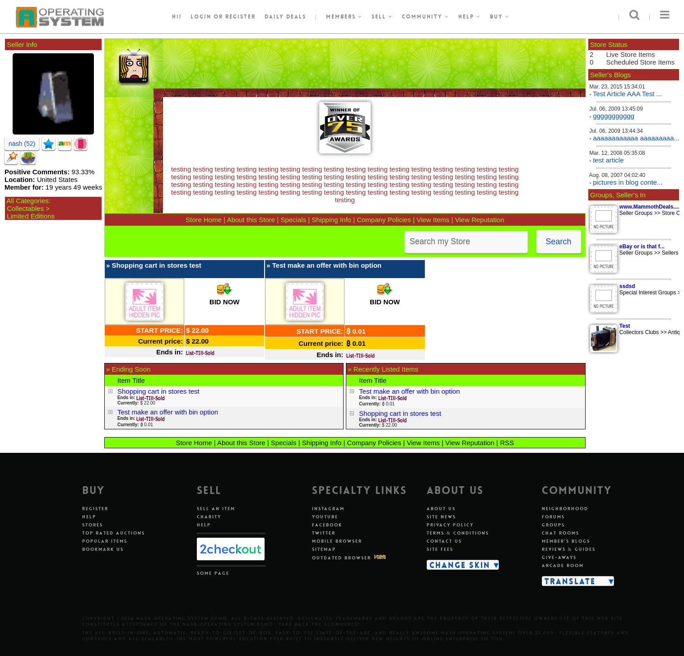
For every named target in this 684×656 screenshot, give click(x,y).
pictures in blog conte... (627, 182)
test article (608, 160)
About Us (441, 509)
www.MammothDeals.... (649, 207)
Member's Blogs (566, 541)
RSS (507, 443)
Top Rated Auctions (113, 533)
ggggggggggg (613, 116)
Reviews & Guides (569, 549)
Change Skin (459, 565)
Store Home (204, 219)
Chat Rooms (560, 533)
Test (624, 326)
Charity (209, 517)
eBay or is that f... (642, 246)
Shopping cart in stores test (156, 265)
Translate (570, 581)
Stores (92, 525)
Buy (500, 16)
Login (201, 16)
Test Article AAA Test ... (627, 94)
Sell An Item (216, 509)
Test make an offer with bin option (327, 265)
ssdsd (627, 286)
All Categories (27, 201)
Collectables (25, 208)
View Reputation (479, 219)
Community (425, 16)
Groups (553, 525)
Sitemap (324, 549)
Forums (553, 517)
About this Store (251, 219)
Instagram (328, 509)
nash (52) (22, 143)
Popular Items (104, 541)
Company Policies (384, 219)
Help (469, 16)
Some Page (213, 573)
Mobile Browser (337, 541)
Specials (293, 219)
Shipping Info (331, 219)
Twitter (323, 533)
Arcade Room (563, 565)
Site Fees (440, 549)
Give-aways (559, 557)
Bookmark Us (103, 549)
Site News (441, 517)
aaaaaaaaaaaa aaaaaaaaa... (636, 138)
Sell (382, 16)
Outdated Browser (341, 558)
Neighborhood (565, 509)
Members (344, 16)
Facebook (327, 525)
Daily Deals (285, 16)
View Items (432, 219)
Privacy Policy (450, 525)
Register (95, 509)
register (240, 16)
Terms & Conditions (458, 533)
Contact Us (444, 541)
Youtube (325, 517)
